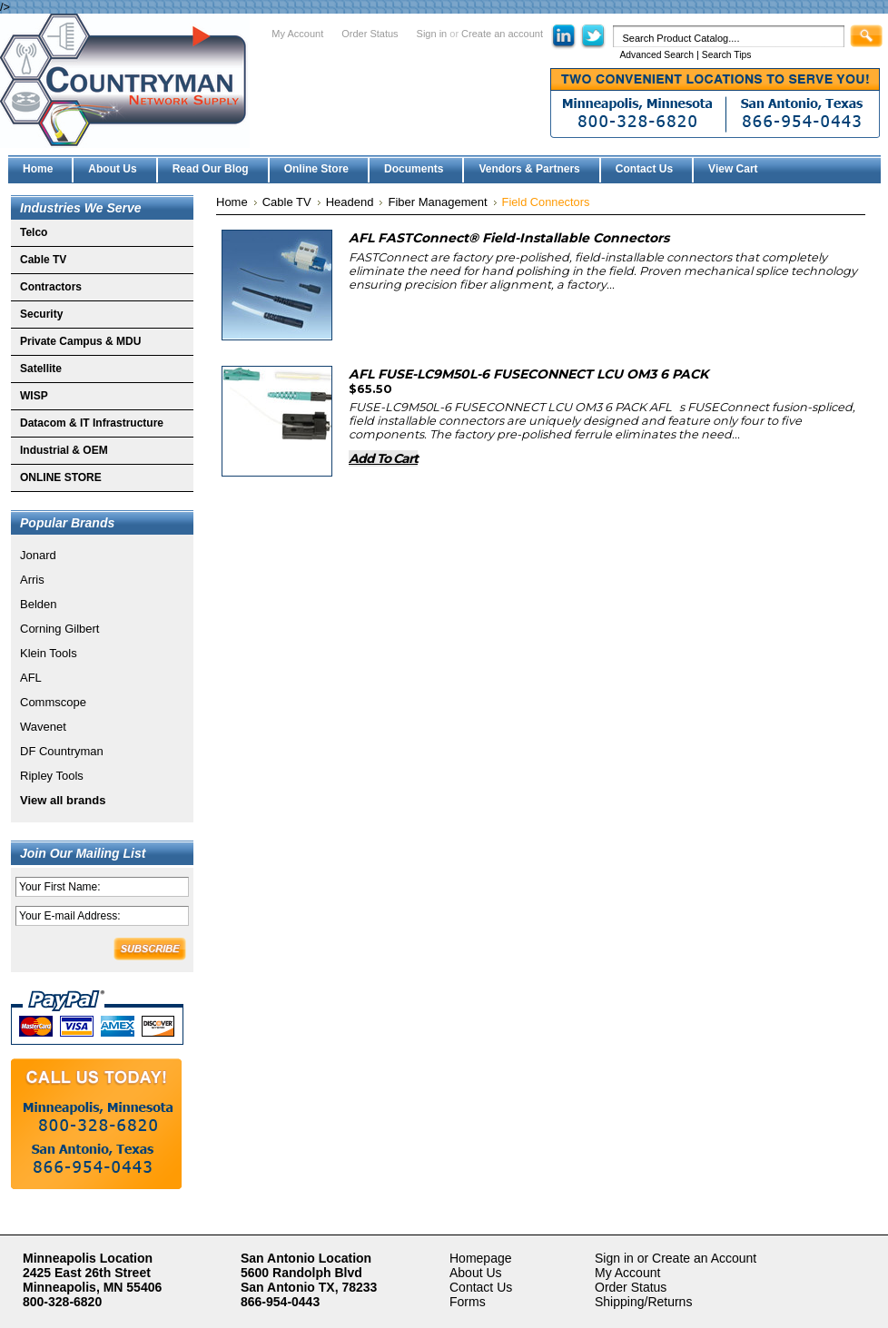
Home (232, 202)
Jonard (38, 555)
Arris (32, 579)
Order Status (369, 33)
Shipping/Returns (643, 1301)
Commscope (53, 702)
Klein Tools (48, 653)
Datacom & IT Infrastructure (91, 423)
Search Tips (727, 55)
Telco (33, 232)
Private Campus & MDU (80, 341)
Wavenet (43, 726)
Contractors (51, 286)
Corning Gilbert (59, 628)
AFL (31, 677)
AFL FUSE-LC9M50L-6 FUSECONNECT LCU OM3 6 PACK (528, 374)
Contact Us (480, 1287)
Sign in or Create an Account (675, 1258)
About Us (475, 1272)
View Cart (732, 168)
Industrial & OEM (64, 450)
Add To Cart (383, 458)
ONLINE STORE (61, 477)
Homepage (480, 1258)
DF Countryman (62, 751)
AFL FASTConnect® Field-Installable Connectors (509, 238)
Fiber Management (437, 202)
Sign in (432, 33)
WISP (34, 395)
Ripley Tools (52, 775)
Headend (350, 202)
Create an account (502, 33)
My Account (297, 33)
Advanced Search (656, 55)
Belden (38, 604)
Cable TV (43, 259)
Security (41, 314)
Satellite (41, 368)
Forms (467, 1301)
